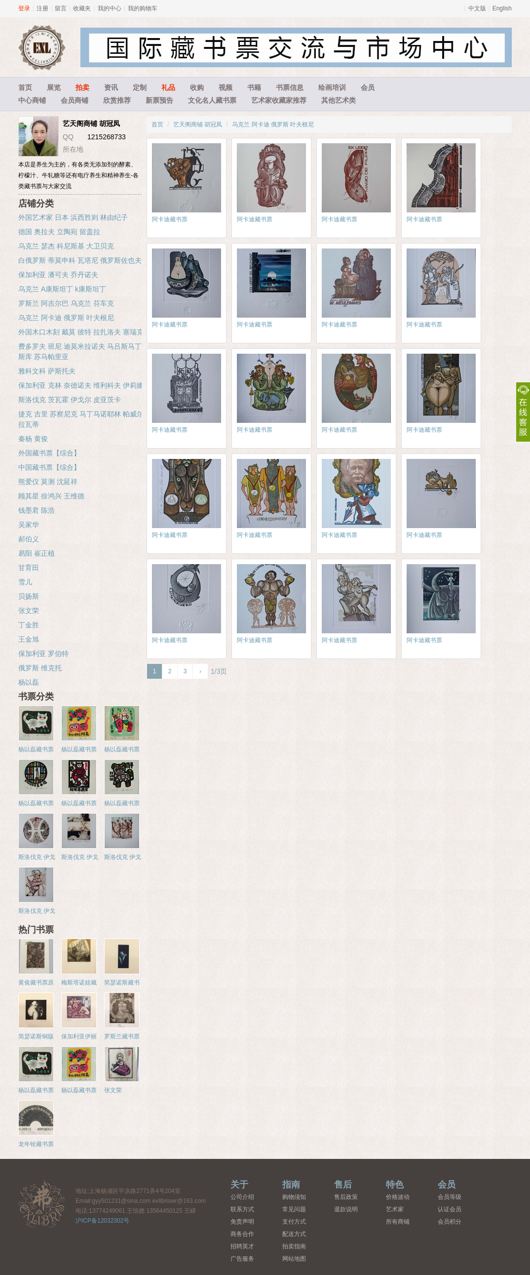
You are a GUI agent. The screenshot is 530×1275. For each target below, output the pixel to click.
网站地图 (294, 1258)
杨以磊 (28, 682)
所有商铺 (398, 1221)
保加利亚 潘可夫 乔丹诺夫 (58, 275)
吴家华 (28, 525)
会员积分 (449, 1221)
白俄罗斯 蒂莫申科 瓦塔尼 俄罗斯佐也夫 (80, 260)
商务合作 (242, 1234)
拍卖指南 (294, 1246)
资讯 (111, 87)
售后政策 (346, 1196)
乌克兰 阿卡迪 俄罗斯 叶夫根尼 (273, 124)
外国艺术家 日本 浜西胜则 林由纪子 (73, 217)
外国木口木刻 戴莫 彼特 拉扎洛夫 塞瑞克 (81, 332)
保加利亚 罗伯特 (43, 654)
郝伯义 (28, 539)
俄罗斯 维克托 (40, 668)
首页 (25, 87)
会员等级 (449, 1196)
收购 (197, 87)
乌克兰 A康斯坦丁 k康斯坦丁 (62, 289)
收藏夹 (82, 8)
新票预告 (159, 100)
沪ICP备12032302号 (102, 1220)
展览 (54, 87)
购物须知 (294, 1196)
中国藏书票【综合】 (49, 467)
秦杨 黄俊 (33, 439)
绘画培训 (332, 87)
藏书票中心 (42, 1203)
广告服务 (242, 1258)
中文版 (477, 8)
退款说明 (346, 1209)
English (502, 8)
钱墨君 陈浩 (36, 510)
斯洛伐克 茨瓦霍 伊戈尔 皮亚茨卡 (69, 400)
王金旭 (28, 639)
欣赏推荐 (117, 100)
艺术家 (395, 1209)
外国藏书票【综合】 (49, 453)
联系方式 (242, 1209)
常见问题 (294, 1209)
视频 (225, 87)
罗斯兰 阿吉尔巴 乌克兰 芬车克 (66, 303)
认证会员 (449, 1209)
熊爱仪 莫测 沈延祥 (47, 482)
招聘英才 (242, 1246)
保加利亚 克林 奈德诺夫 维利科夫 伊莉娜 (81, 385)
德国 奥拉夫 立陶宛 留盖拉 (59, 232)
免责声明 (242, 1221)
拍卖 (82, 87)
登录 (24, 8)
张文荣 (28, 611)
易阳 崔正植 (36, 553)
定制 (140, 87)
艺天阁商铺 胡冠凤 (197, 124)
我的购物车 (142, 8)
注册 (42, 8)
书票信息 (289, 87)
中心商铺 (32, 100)
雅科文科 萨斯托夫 (47, 371)
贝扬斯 (28, 596)
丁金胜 (28, 625)
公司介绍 (242, 1196)
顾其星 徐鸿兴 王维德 (51, 496)
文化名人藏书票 (212, 100)
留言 (61, 8)
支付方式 (294, 1221)
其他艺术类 (338, 100)
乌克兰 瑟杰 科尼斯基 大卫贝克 (66, 246)
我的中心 (109, 8)
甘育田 (28, 568)
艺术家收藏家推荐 (278, 100)
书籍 (254, 87)
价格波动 (398, 1196)
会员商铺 (74, 100)
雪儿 (25, 582)
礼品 (168, 87)
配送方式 (294, 1234)
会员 (368, 87)
